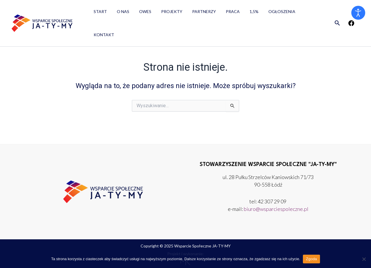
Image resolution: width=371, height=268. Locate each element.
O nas (120, 13)
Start (99, 13)
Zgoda (311, 259)
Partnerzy (196, 13)
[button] (337, 13)
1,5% (242, 13)
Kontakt (300, 13)
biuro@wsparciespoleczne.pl (276, 209)
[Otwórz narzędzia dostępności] (358, 13)
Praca (223, 13)
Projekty (165, 13)
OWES (141, 13)
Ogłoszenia (268, 13)
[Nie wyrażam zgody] (364, 259)
